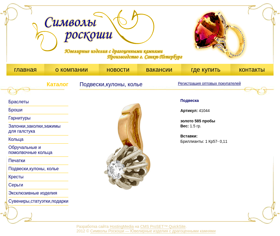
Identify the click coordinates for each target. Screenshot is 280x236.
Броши (15, 110)
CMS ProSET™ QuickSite (163, 226)
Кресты (16, 176)
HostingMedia (122, 226)
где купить (205, 69)
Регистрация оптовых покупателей (209, 83)
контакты (252, 69)
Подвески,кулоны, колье (33, 168)
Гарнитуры (19, 118)
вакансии (159, 69)
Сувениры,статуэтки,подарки (38, 201)
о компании (71, 69)
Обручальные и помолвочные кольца (30, 150)
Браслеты (18, 101)
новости (118, 69)
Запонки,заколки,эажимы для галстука (34, 129)
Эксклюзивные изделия (32, 193)
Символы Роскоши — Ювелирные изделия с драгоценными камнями (153, 231)
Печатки (16, 160)
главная (25, 69)
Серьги (15, 185)
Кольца (16, 139)
